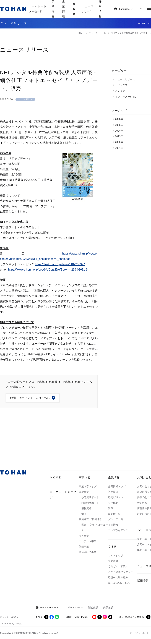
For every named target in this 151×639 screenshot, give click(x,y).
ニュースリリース (87, 9)
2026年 (120, 119)
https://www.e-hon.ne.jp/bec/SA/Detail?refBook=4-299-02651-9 (47, 269)
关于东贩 (108, 607)
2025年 (120, 125)
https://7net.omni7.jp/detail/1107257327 (60, 264)
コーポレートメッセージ (37, 9)
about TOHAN (75, 607)
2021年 (120, 147)
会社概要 (113, 502)
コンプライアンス (118, 530)
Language (124, 9)
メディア (121, 90)
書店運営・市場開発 (90, 519)
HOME (80, 33)
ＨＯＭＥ (55, 477)
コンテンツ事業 (87, 541)
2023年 (120, 136)
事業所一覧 (114, 513)
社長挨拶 (113, 491)
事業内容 (84, 477)
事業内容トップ (87, 486)
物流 (83, 513)
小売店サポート (90, 497)
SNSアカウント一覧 (12, 623)
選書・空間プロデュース (94, 527)
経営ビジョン (115, 497)
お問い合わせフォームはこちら (30, 397)
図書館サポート (90, 502)
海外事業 (84, 535)
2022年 (120, 142)
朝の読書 (113, 561)
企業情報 (113, 477)
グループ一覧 (115, 519)
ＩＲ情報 (113, 524)
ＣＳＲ (112, 546)
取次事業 (84, 491)
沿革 (110, 508)
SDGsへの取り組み (119, 583)
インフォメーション (127, 96)
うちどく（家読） (118, 566)
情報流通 (86, 508)
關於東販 (93, 607)
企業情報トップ (117, 486)
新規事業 (84, 546)
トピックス (122, 85)
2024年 (120, 130)
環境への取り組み (118, 577)
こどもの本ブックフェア (122, 571)
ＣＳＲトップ (115, 555)
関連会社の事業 (87, 552)
